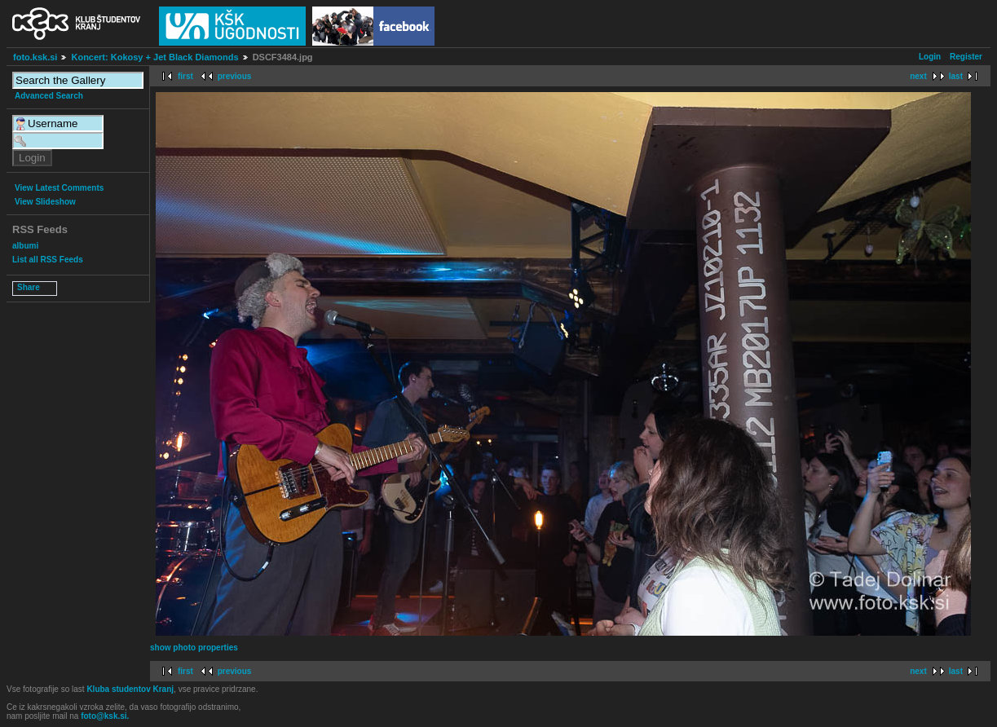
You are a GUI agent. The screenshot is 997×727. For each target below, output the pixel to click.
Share (28, 287)
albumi (25, 245)
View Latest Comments (59, 187)
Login (930, 56)
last (956, 76)
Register (966, 56)
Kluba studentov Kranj (130, 689)
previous (235, 76)
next (918, 76)
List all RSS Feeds (47, 259)
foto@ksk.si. (105, 716)
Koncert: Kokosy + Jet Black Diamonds (154, 57)
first (185, 76)
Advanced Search (49, 95)
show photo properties (194, 647)
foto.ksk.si (35, 57)
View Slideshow (45, 201)
